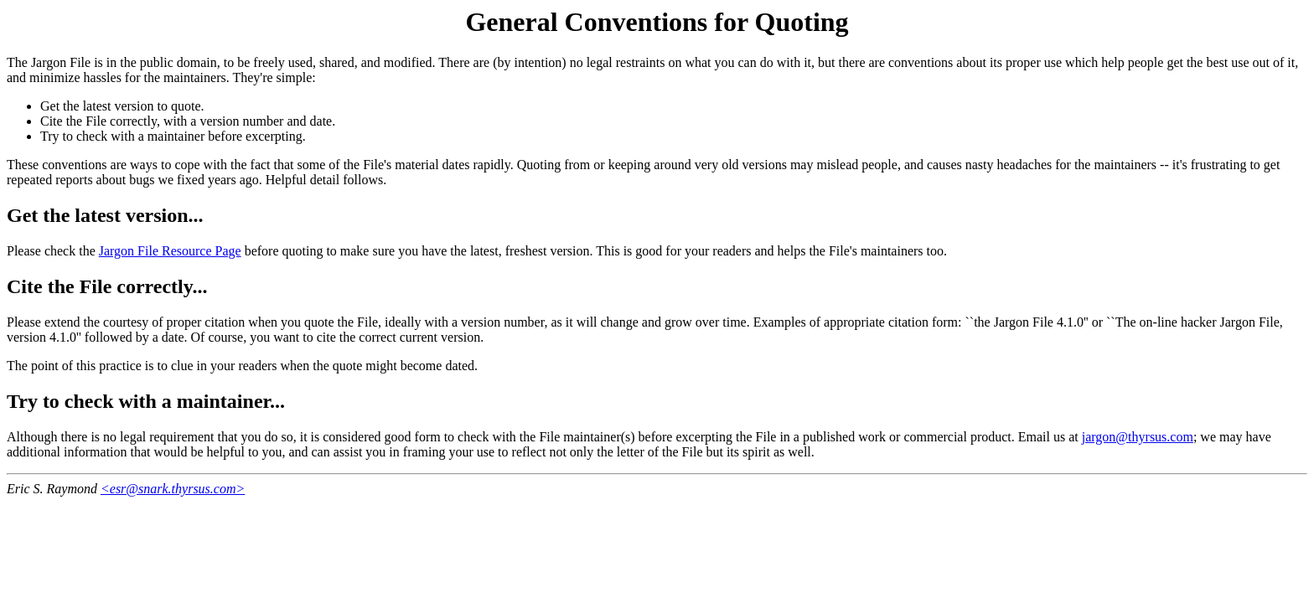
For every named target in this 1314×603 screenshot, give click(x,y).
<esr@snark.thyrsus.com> (173, 489)
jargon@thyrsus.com (1137, 437)
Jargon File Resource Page (170, 251)
